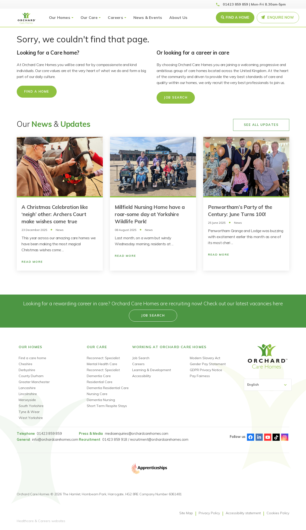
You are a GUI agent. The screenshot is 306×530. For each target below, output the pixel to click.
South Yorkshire (31, 406)
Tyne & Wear (29, 412)
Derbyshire (27, 370)
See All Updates (261, 125)
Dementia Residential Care (108, 388)
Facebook (250, 437)
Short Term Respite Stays (107, 406)
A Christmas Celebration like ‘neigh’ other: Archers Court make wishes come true (55, 214)
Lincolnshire (28, 394)
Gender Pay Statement (208, 364)
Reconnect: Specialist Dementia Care (103, 373)
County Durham (31, 376)
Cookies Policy (278, 513)
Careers (115, 17)
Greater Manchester (34, 382)
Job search (153, 315)
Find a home (36, 91)
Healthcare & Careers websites (41, 521)
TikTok (276, 437)
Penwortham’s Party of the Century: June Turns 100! (240, 210)
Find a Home (237, 17)
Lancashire (27, 388)
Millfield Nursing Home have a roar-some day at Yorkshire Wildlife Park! (150, 214)
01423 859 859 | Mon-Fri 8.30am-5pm (254, 4)
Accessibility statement (243, 513)
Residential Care (99, 382)
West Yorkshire (31, 418)
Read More (32, 261)
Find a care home (32, 358)
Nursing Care (97, 394)
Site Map (186, 513)
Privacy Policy (209, 513)
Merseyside (27, 400)
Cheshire (25, 364)
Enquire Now (280, 17)
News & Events (147, 17)
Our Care (89, 17)
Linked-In (259, 437)
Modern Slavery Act (205, 358)
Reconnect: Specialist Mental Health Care (103, 361)
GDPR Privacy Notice (206, 370)
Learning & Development (151, 370)
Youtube (267, 437)
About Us (178, 17)
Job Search (175, 97)
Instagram (284, 437)
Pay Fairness (200, 376)
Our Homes (59, 17)
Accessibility (141, 376)
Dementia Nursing (101, 400)
